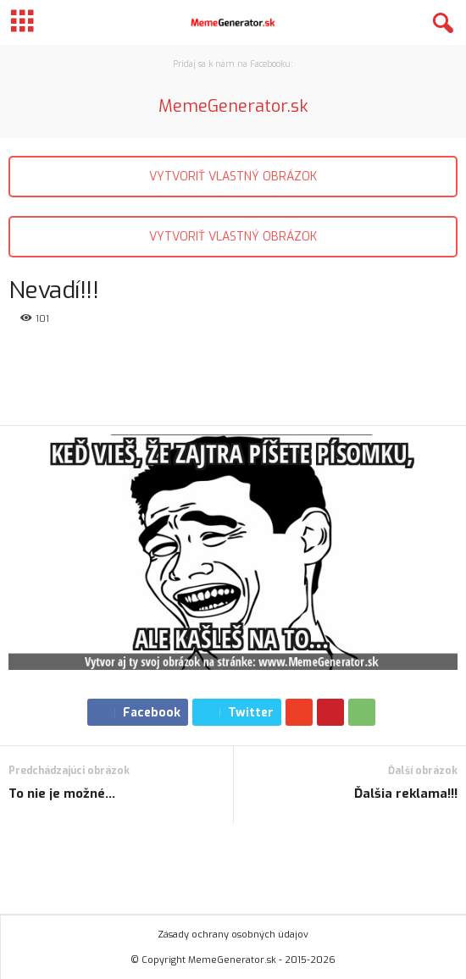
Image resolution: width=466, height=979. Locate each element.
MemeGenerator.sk (233, 106)
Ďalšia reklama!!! (406, 793)
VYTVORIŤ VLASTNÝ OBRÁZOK (233, 177)
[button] (439, 23)
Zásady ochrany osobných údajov (233, 934)
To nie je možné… (61, 793)
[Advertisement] (233, 377)
